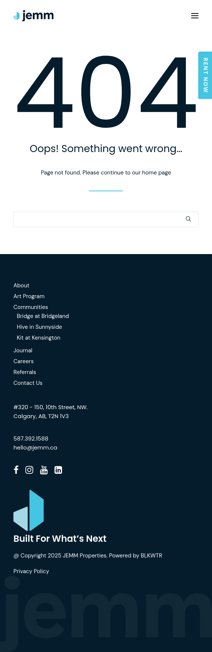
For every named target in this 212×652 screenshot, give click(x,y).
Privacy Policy (31, 571)
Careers (23, 361)
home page (156, 172)
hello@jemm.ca (35, 447)
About (21, 285)
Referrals (24, 372)
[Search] (106, 219)
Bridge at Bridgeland (43, 316)
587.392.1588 (30, 438)
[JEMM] (33, 15)
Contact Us (28, 383)
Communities (30, 307)
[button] (195, 15)
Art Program (28, 296)
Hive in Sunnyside (39, 327)
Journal (22, 350)
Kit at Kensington (38, 338)
